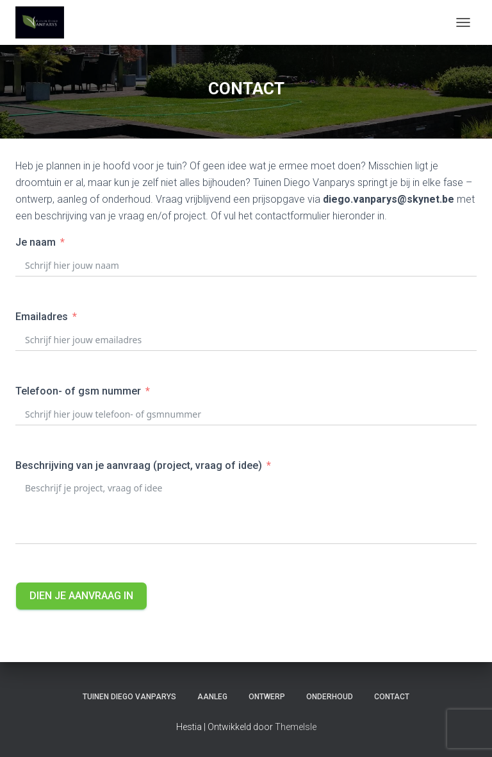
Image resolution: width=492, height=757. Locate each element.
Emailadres (41, 316)
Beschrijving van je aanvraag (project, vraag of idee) (138, 465)
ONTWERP (267, 696)
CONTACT (391, 696)
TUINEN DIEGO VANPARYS (129, 696)
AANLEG (212, 696)
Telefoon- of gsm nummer (78, 391)
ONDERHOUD (329, 696)
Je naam (35, 242)
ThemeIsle (295, 727)
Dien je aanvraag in (81, 596)
